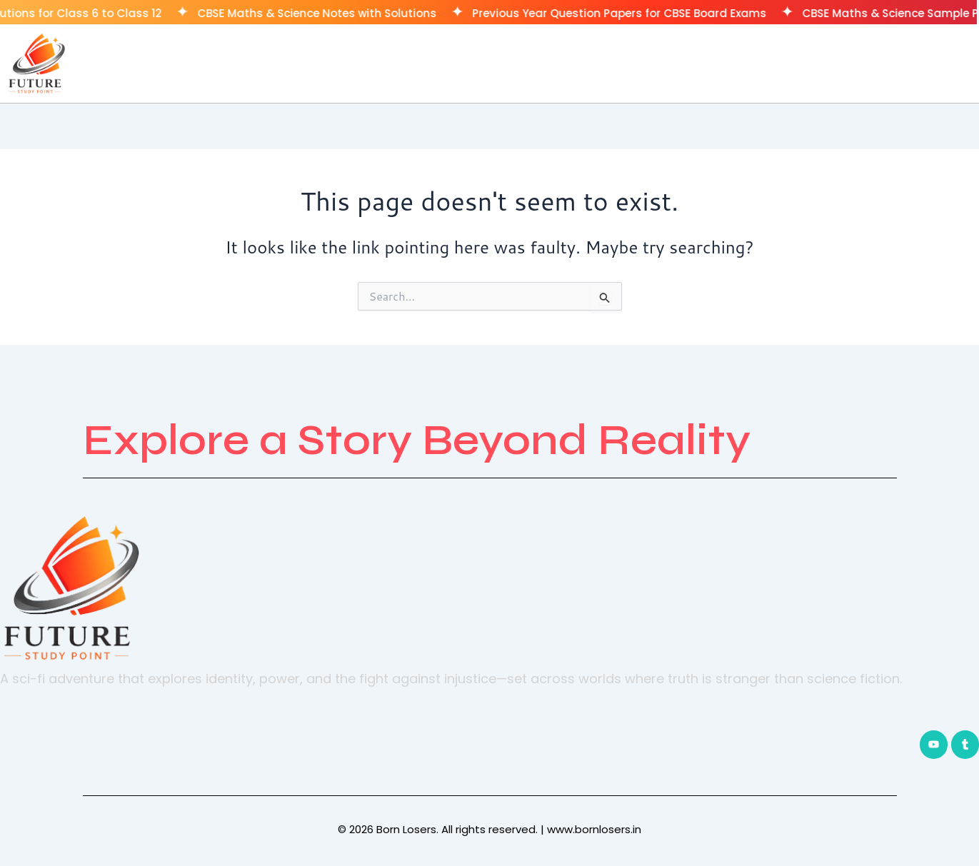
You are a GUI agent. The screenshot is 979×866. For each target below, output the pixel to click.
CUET (915, 62)
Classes (852, 62)
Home (784, 62)
